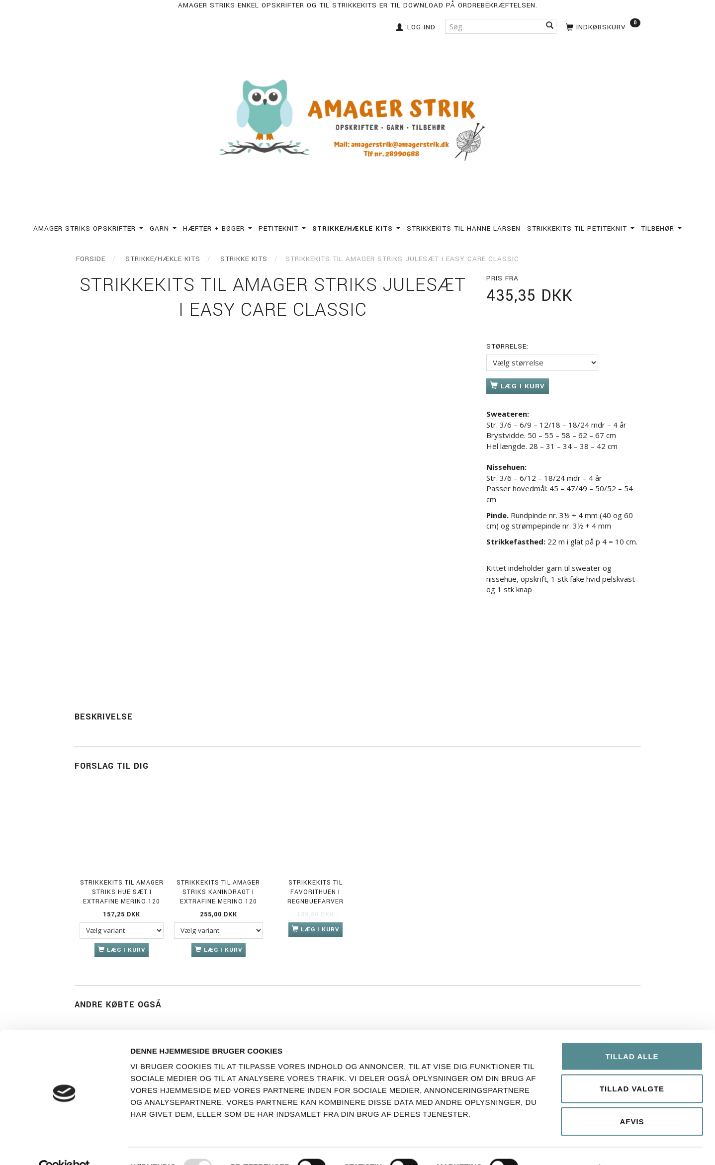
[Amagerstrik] (357, 121)
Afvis (632, 1099)
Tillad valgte (632, 1067)
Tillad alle (631, 1034)
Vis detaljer (563, 1145)
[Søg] (550, 26)
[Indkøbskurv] (602, 26)
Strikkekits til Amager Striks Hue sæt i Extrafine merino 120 (122, 892)
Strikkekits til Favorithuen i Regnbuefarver (315, 892)
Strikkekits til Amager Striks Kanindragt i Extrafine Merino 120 (218, 892)
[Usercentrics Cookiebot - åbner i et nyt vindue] (64, 1145)
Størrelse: (507, 346)
